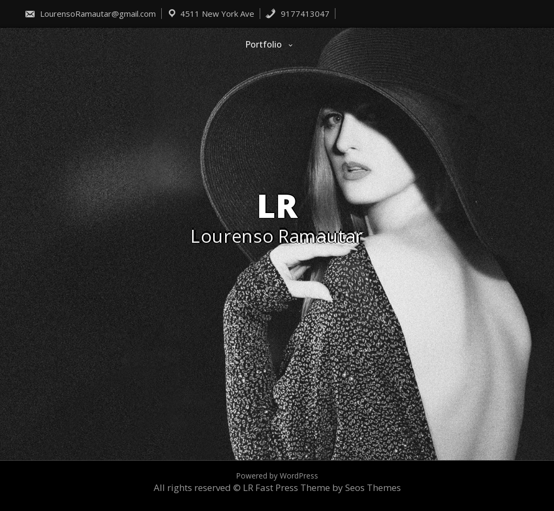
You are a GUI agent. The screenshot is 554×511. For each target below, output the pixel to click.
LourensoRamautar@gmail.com (90, 13)
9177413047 (297, 13)
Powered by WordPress (277, 475)
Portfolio (263, 44)
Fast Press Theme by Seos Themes (328, 487)
